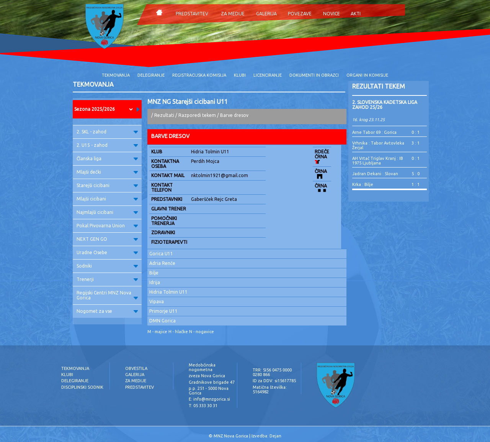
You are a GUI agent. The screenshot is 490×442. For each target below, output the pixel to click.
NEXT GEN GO (107, 239)
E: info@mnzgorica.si (209, 399)
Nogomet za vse (107, 311)
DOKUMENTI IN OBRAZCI (314, 75)
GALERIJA (266, 13)
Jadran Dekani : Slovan (375, 173)
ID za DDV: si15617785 (274, 380)
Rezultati (164, 115)
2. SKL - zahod (107, 131)
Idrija (154, 282)
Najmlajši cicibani (107, 212)
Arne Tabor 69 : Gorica (374, 132)
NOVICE (331, 13)
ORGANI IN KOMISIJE (367, 75)
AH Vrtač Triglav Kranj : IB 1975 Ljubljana (377, 160)
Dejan (275, 436)
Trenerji (107, 279)
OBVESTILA (136, 368)
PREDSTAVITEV (192, 13)
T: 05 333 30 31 (203, 405)
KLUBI (240, 75)
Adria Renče (162, 263)
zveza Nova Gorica (207, 375)
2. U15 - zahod (107, 145)
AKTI (356, 13)
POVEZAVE (300, 13)
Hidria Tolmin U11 (168, 291)
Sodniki (107, 265)
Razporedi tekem (197, 115)
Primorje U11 (163, 311)
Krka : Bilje (362, 184)
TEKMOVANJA (116, 75)
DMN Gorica (162, 320)
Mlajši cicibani (107, 198)
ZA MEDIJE (233, 13)
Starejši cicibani (107, 185)
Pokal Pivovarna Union (107, 225)
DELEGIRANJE (151, 75)
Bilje (153, 272)
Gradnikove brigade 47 (212, 382)
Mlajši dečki (107, 171)
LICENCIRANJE (267, 75)
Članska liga (107, 158)
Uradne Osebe (107, 252)
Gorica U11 (161, 253)
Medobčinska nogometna (202, 367)
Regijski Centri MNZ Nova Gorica (107, 295)
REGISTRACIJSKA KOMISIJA (199, 75)
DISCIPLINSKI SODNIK (82, 387)
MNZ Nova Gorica (231, 436)
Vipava (156, 301)
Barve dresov (234, 115)
